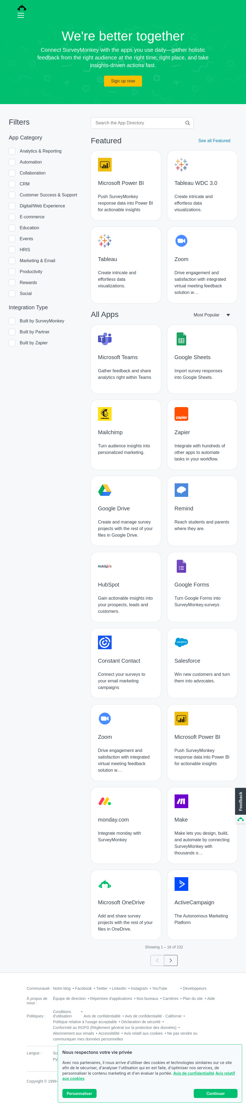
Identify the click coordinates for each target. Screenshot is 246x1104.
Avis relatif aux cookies (143, 1033)
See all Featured (214, 140)
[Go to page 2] (171, 960)
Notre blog (62, 988)
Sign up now (123, 81)
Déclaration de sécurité (140, 1022)
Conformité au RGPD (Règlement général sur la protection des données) (114, 1027)
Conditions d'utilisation (62, 1013)
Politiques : (36, 1016)
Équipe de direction (69, 998)
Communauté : (39, 988)
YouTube (159, 988)
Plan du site (193, 998)
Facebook (83, 988)
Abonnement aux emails (73, 1033)
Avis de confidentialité (193, 1073)
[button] (240, 805)
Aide (211, 998)
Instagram (139, 988)
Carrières (170, 998)
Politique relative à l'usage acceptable (85, 1022)
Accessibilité (109, 1033)
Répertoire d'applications (111, 998)
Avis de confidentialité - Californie (153, 1016)
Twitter (102, 988)
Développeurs (194, 988)
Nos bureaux (147, 998)
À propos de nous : (37, 1000)
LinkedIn (119, 988)
